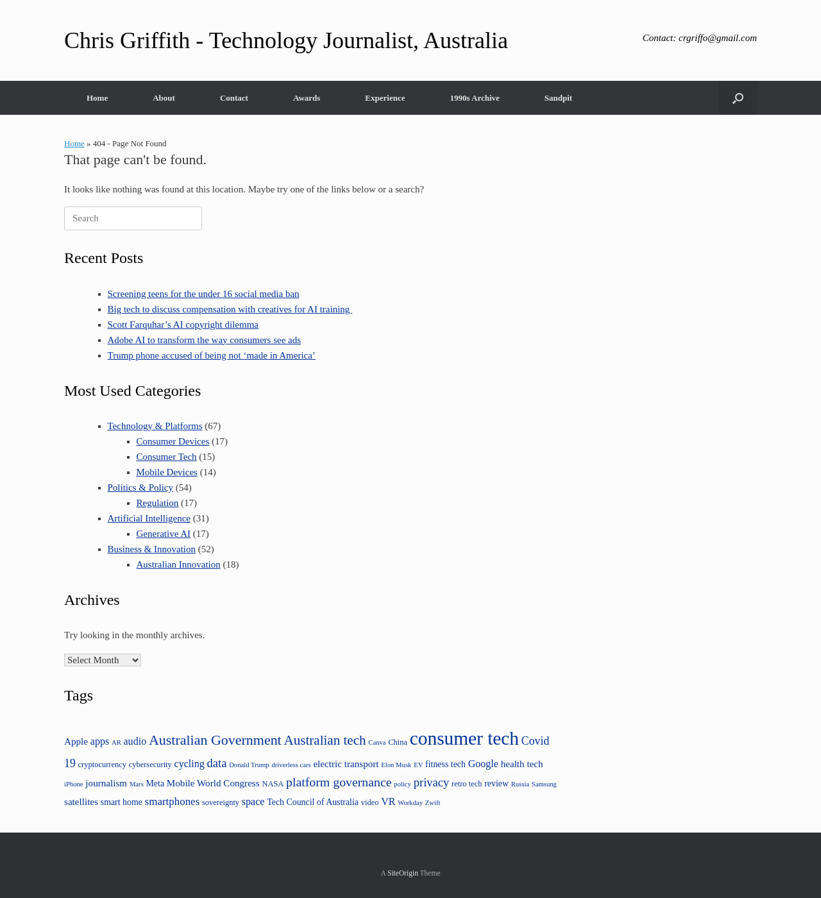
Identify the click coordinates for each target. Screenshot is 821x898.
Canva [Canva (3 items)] (376, 742)
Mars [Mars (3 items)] (137, 784)
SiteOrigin (402, 873)
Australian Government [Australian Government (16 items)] (215, 740)
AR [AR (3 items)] (116, 742)
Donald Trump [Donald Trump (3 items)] (249, 764)
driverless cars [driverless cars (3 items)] (290, 764)
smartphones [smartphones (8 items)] (172, 801)
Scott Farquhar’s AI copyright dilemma (183, 324)
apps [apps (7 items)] (99, 741)
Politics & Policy (141, 487)
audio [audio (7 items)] (135, 741)
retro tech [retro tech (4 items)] (467, 783)
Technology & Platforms (155, 426)
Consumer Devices (173, 441)
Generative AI (164, 534)
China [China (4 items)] (397, 742)
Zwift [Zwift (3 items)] (433, 802)
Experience (385, 98)
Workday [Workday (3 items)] (410, 802)
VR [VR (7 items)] (388, 801)
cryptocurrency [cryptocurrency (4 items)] (102, 764)
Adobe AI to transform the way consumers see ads (204, 340)
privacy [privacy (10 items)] (432, 782)
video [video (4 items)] (370, 802)
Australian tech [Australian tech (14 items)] (325, 740)
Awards (306, 98)
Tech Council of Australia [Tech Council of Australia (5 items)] (313, 802)
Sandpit (558, 98)
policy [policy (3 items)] (402, 784)
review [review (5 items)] (496, 783)
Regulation (158, 503)
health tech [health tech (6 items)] (522, 763)
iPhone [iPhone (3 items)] (73, 784)
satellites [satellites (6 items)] (81, 801)
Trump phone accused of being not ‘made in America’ (212, 355)
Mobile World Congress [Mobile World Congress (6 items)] (213, 782)
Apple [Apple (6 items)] (76, 741)
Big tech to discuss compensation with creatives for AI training (230, 309)
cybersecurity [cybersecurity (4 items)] (150, 764)
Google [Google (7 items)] (483, 763)
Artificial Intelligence (149, 518)
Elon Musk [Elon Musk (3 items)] (396, 764)
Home (97, 98)
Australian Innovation (179, 564)
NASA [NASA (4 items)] (273, 783)
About (164, 98)
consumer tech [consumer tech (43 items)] (464, 738)
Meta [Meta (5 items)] (155, 783)
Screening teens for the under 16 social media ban (204, 294)
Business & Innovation (152, 549)
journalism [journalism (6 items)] (106, 782)
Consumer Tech (167, 457)
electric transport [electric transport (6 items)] (345, 763)
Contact (234, 98)
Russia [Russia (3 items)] (520, 784)
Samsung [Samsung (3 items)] (544, 784)
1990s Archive (474, 98)
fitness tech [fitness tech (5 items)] (445, 764)
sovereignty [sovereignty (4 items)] (220, 802)
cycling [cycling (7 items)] (189, 763)
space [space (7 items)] (253, 801)
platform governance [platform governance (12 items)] (338, 782)
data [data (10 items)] (217, 763)
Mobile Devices (167, 472)
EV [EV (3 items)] (418, 764)
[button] (738, 98)
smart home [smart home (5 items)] (121, 802)
